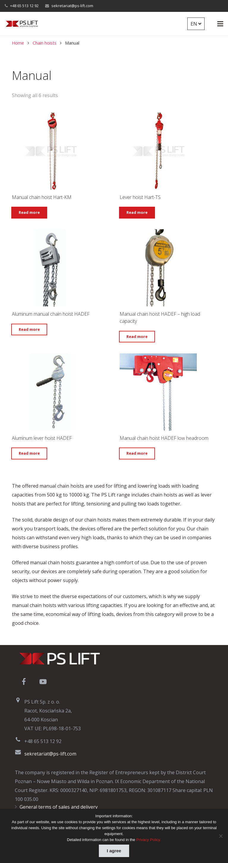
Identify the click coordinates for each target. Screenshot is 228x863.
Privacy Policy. (148, 839)
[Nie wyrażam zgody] (221, 836)
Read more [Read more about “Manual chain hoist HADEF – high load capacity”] (137, 336)
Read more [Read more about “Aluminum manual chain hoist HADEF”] (29, 329)
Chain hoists (44, 43)
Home (18, 43)
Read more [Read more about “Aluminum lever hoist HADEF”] (29, 453)
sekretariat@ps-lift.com (72, 5)
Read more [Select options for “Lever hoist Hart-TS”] (137, 212)
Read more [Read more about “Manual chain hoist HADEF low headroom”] (137, 453)
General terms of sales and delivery (59, 807)
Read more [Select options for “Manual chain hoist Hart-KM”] (29, 212)
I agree (114, 850)
